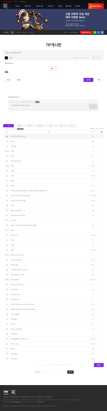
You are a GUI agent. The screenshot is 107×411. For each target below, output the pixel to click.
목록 (99, 80)
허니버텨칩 (93, 195)
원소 (93, 324)
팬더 (93, 354)
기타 (72, 125)
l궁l (93, 215)
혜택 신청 (25, 32)
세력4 (93, 289)
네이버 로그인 (95, 32)
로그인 (102, 1)
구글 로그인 (102, 32)
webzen (8, 1)
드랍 (51, 125)
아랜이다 (93, 166)
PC (16, 1)
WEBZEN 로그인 (86, 32)
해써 (93, 240)
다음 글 (19, 80)
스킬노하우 (14, 220)
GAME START (96, 6)
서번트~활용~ (14, 354)
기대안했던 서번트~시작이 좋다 (19, 270)
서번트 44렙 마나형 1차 (18, 200)
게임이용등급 (48, 397)
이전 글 (8, 80)
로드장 (10, 58)
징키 (93, 151)
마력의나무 (93, 176)
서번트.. (13, 166)
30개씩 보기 (13, 128)
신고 (6, 72)
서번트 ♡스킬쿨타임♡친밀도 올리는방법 (23, 225)
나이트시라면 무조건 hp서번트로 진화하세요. (23, 304)
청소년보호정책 (25, 397)
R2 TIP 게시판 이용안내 (18, 136)
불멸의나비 (93, 279)
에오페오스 (93, 339)
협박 (93, 274)
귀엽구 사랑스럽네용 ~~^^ (18, 210)
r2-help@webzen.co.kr (16, 401)
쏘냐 (93, 161)
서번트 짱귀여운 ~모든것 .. (18, 275)
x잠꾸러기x (93, 190)
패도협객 (93, 358)
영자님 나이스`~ (15, 235)
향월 (93, 349)
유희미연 (93, 200)
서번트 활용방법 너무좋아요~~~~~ (20, 339)
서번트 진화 (14, 359)
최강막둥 (93, 235)
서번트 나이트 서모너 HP (17, 255)
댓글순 (96, 128)
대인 (93, 156)
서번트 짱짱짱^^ (15, 279)
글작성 (88, 80)
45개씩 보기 (20, 128)
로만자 (93, 314)
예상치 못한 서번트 (16, 161)
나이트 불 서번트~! (16, 299)
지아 (93, 284)
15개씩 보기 (6, 128)
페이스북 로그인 (98, 32)
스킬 (61, 125)
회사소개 (33, 397)
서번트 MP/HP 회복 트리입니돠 (20, 195)
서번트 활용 (14, 319)
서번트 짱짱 (14, 334)
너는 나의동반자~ (15, 314)
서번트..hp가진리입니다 (17, 284)
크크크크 (13, 324)
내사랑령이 (93, 250)
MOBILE (23, 1)
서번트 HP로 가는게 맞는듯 (18, 215)
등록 (93, 106)
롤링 (93, 225)
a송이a (93, 141)
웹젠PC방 (40, 397)
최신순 (92, 128)
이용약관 (5, 397)
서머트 (12, 245)
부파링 (93, 210)
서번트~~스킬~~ (15, 344)
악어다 (93, 329)
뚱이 (93, 269)
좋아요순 (102, 128)
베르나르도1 (93, 344)
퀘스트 (40, 125)
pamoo (93, 304)
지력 (93, 299)
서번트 (12, 141)
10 (65, 365)
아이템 (19, 125)
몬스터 (29, 125)
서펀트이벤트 (14, 289)
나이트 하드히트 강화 (16, 260)
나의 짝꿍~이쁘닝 (15, 294)
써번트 (12, 181)
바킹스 (93, 205)
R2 (5, 6)
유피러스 (93, 185)
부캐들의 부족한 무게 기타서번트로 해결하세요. (23, 309)
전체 (8, 125)
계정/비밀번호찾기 (74, 32)
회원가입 (97, 1)
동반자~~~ (14, 349)
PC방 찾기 (31, 32)
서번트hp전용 (14, 265)
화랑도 (93, 260)
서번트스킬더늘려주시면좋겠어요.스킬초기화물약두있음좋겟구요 (29, 190)
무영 (93, 171)
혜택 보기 (18, 32)
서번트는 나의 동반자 (16, 329)
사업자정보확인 (40, 401)
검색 (70, 372)
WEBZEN (6, 392)
